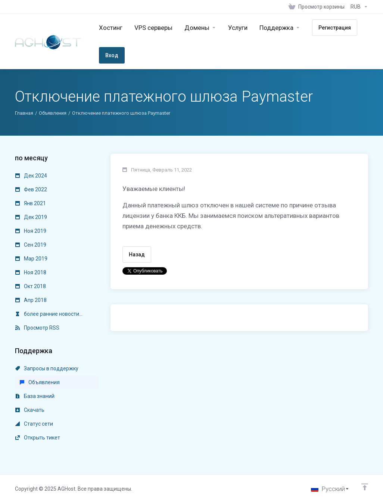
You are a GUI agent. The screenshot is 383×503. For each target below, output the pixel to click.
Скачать (29, 410)
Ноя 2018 (30, 272)
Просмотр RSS (37, 328)
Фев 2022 (31, 189)
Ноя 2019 (30, 231)
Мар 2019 (31, 259)
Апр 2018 (31, 300)
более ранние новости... (48, 314)
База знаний (35, 396)
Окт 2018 (30, 286)
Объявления (52, 113)
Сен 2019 (30, 245)
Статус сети (34, 424)
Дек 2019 (31, 217)
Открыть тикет (37, 438)
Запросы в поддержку (46, 368)
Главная (24, 113)
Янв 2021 (30, 203)
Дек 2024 (31, 176)
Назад (137, 254)
